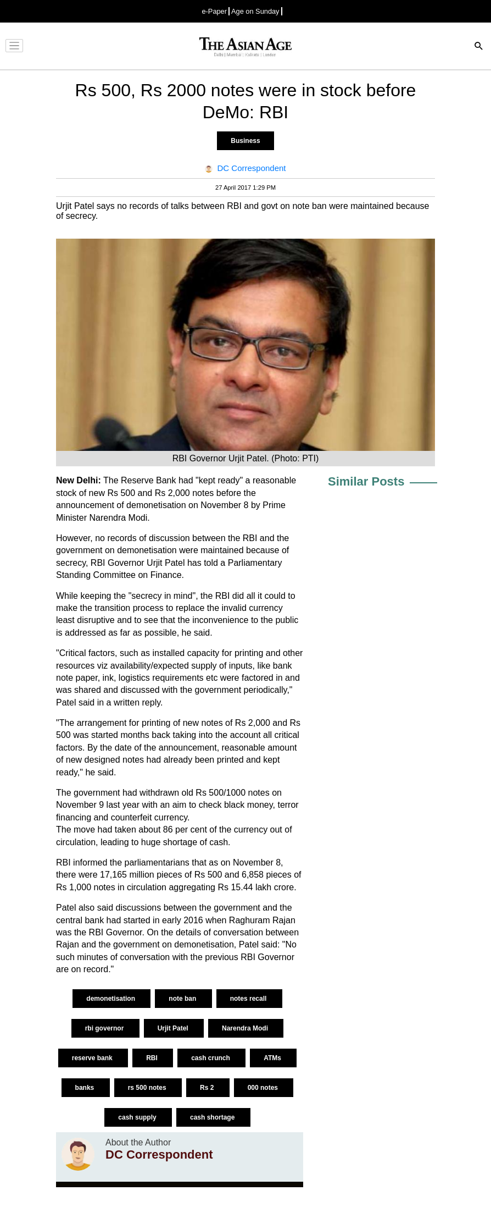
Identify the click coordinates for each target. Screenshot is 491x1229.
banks (85, 1088)
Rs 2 (208, 1088)
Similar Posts (366, 481)
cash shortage (213, 1117)
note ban (183, 998)
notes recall (249, 998)
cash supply (138, 1117)
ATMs (273, 1058)
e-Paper (214, 11)
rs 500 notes (148, 1088)
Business (245, 141)
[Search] (479, 47)
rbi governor (105, 1028)
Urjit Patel (174, 1028)
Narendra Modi (246, 1028)
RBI (152, 1058)
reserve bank (93, 1058)
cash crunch (211, 1058)
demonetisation (111, 998)
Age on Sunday (255, 11)
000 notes (264, 1088)
